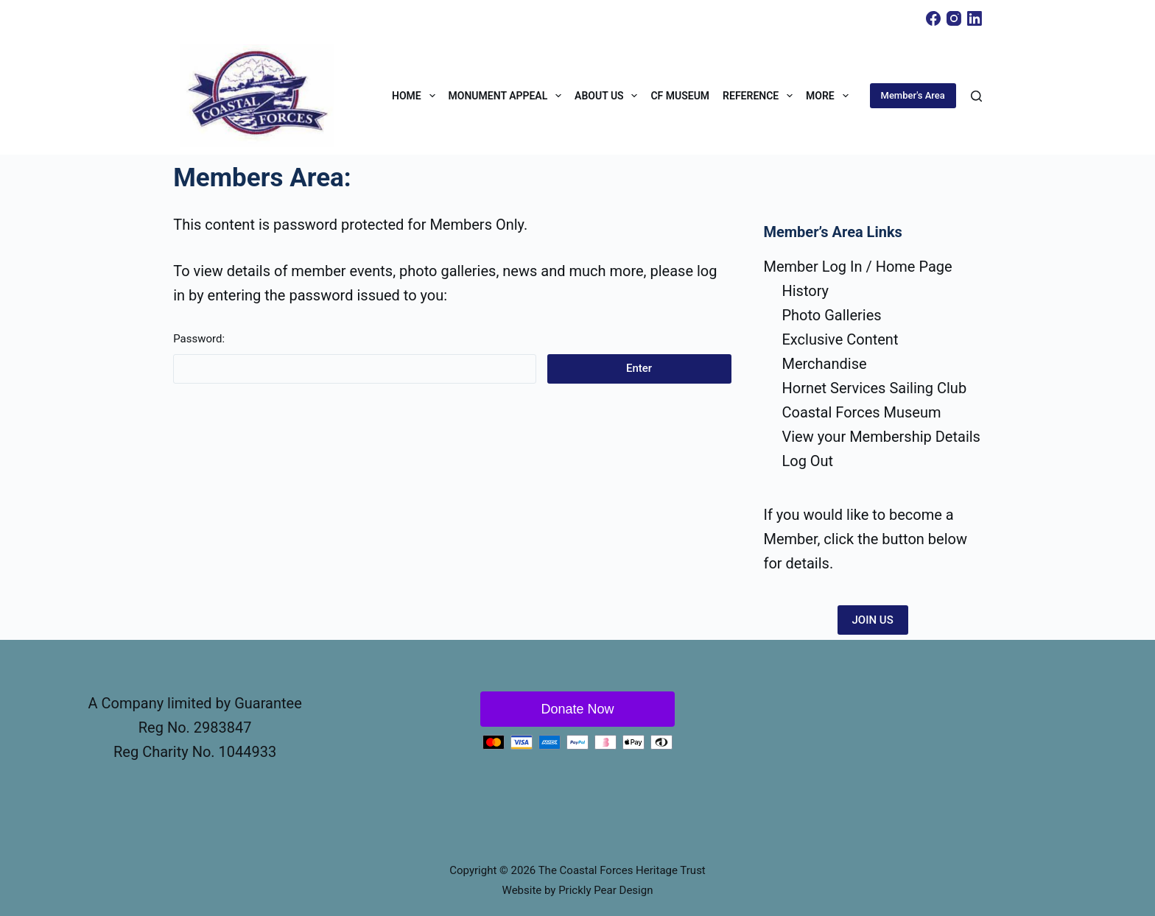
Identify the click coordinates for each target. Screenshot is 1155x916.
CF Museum (679, 96)
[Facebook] (933, 18)
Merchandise (824, 364)
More (830, 96)
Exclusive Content (840, 339)
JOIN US (873, 620)
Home (416, 96)
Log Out (807, 461)
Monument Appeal (508, 96)
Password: (354, 358)
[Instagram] (954, 18)
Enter (639, 368)
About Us (609, 96)
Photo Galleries (831, 315)
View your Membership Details (881, 436)
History (805, 291)
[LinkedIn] (974, 18)
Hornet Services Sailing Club (874, 388)
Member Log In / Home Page (857, 266)
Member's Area (913, 95)
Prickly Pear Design (605, 890)
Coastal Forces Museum (861, 412)
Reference (760, 96)
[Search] (976, 96)
